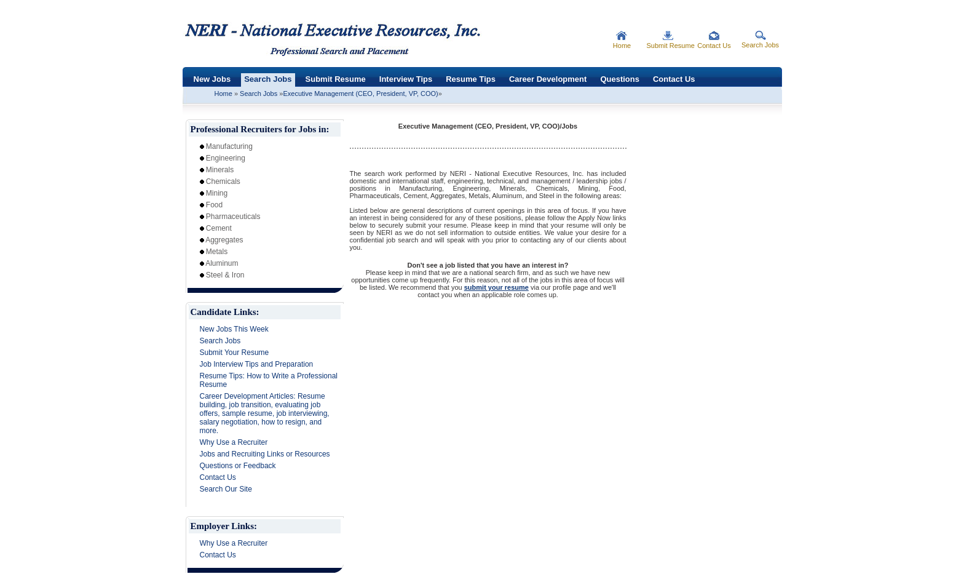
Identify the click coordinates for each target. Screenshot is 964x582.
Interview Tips (405, 79)
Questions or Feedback (238, 465)
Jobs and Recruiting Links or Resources (265, 454)
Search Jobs (267, 79)
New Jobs (212, 79)
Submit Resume (336, 79)
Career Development (548, 79)
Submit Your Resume (234, 352)
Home (223, 93)
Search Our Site (226, 489)
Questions (619, 79)
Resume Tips (471, 79)
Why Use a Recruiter (234, 442)
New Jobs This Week (234, 329)
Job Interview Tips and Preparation (257, 364)
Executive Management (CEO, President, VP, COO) (360, 93)
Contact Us (674, 79)
